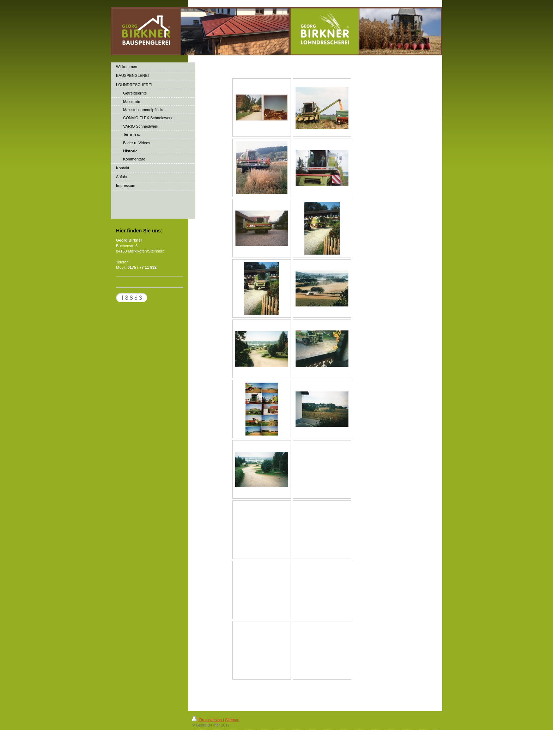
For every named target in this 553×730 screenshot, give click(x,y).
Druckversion (207, 720)
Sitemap (232, 720)
